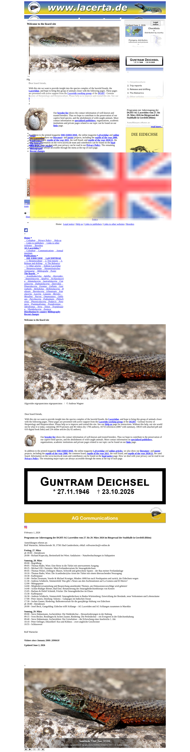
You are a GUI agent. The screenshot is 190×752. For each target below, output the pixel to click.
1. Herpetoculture (33, 261)
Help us (56, 240)
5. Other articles (32, 266)
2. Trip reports (50, 261)
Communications (45, 250)
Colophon (29, 240)
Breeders (38, 245)
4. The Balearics (51, 263)
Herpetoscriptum (33, 268)
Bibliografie (41, 271)
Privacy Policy (44, 240)
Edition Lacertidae (51, 266)
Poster (52, 271)
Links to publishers (34, 243)
